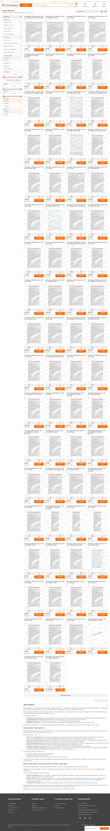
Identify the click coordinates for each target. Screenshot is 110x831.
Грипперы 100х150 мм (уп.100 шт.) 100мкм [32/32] (54, 657)
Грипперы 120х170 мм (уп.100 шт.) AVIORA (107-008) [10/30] (33, 92)
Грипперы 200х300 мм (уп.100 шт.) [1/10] (97, 243)
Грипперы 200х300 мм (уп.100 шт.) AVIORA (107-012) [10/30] (76, 243)
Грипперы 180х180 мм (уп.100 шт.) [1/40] (76, 167)
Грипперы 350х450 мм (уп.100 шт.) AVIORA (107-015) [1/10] (54, 356)
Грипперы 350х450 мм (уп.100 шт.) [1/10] (76, 356)
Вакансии (11, 810)
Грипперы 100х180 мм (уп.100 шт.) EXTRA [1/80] (54, 544)
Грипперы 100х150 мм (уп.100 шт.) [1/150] (54, 54)
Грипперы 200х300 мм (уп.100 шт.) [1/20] (33, 280)
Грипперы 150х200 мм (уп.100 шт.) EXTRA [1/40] (54, 582)
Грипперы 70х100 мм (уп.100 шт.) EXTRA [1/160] (76, 469)
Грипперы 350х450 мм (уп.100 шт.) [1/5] (97, 356)
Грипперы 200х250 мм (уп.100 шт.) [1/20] (33, 243)
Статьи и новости (13, 808)
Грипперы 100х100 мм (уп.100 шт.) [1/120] (76, 17)
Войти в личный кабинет (39, 808)
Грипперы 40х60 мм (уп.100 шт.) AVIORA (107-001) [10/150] (75, 394)
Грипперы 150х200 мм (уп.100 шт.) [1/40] (54, 130)
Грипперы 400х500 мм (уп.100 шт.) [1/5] (54, 393)
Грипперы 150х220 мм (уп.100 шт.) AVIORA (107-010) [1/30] (97, 130)
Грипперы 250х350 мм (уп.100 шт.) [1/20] (54, 318)
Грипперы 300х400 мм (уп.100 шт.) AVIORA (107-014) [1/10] (76, 318)
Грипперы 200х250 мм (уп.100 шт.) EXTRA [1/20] (97, 205)
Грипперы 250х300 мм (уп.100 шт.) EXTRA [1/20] (54, 280)
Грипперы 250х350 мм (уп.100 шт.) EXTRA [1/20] (33, 318)
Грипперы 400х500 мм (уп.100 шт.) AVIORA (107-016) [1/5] (33, 393)
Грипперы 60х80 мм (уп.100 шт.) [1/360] (33, 469)
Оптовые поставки (76, 1)
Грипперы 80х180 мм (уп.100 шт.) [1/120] (76, 506)
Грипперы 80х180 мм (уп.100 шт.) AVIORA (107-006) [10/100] (54, 507)
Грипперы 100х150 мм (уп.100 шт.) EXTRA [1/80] (33, 544)
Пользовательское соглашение (87, 812)
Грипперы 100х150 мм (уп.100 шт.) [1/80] (76, 54)
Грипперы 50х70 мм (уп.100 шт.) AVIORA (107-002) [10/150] (33, 432)
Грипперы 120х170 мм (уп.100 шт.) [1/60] (33, 582)
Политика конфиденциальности (88, 810)
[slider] (4, 77)
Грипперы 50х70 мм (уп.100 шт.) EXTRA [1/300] (54, 431)
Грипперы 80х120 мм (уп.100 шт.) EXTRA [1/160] (33, 657)
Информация (84, 799)
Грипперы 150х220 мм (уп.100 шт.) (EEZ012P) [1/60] (76, 130)
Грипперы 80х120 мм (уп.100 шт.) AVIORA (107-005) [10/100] (97, 470)
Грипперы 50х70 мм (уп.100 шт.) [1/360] (75, 431)
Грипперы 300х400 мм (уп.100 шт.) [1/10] (33, 356)
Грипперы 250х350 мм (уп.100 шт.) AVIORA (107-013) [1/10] (97, 280)
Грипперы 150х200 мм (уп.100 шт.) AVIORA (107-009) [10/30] (97, 92)
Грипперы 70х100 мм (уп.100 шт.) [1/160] (76, 619)
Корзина (34, 805)
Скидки (57, 805)
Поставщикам (88, 1)
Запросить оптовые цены (88, 825)
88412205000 (82, 803)
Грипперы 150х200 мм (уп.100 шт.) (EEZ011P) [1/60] (76, 92)
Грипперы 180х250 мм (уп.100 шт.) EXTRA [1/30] (97, 167)
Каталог (26, 5)
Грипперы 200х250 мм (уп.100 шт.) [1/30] (54, 243)
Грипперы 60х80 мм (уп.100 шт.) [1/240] (54, 619)
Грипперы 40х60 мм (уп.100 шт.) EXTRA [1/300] (96, 393)
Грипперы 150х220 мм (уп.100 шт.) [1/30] (54, 167)
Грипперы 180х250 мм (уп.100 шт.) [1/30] (33, 205)
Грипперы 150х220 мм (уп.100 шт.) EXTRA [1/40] (33, 167)
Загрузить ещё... (66, 695)
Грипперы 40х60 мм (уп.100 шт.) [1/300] (75, 582)
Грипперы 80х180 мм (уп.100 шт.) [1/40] (97, 506)
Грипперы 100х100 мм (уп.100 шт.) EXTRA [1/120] (54, 17)
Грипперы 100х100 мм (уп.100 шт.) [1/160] (97, 17)
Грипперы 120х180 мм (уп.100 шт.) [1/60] (54, 92)
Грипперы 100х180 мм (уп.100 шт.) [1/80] (97, 54)
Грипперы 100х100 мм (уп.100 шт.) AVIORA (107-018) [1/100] (33, 17)
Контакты (105, 1)
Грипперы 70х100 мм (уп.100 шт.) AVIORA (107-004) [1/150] (54, 469)
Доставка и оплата (64, 1)
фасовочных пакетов (87, 769)
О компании (52, 1)
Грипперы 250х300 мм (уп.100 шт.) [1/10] (76, 280)
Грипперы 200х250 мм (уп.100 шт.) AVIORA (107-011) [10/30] (76, 205)
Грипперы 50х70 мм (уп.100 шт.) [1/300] (33, 619)
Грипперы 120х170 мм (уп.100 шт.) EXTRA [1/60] (97, 544)
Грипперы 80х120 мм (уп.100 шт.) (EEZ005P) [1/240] (97, 619)
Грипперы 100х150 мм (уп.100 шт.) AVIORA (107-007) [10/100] (33, 55)
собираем (90, 828)
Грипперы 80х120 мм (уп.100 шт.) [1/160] (33, 506)
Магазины (97, 1)
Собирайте (104, 828)
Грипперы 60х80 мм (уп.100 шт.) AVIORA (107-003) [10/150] (96, 432)
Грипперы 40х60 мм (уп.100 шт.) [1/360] (96, 582)
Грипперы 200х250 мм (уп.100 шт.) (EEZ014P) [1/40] (54, 205)
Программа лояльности (85, 814)
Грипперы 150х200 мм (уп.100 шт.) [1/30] (33, 130)
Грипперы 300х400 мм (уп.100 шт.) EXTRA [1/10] (97, 318)
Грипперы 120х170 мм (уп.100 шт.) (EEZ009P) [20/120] (76, 544)
